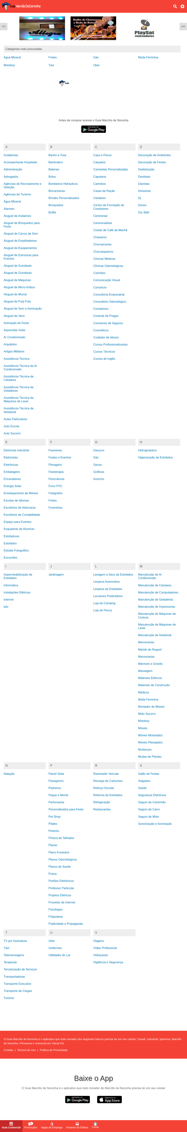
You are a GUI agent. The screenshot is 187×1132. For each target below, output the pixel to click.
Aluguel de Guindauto (18, 272)
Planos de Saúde (59, 866)
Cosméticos (101, 330)
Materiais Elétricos (150, 678)
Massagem (145, 670)
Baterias (53, 169)
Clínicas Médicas (104, 258)
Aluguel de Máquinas (17, 280)
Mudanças (145, 749)
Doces (142, 205)
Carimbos (99, 183)
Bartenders (55, 162)
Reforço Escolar (103, 788)
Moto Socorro (147, 713)
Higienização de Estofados (155, 457)
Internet (9, 599)
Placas (52, 845)
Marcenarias (146, 642)
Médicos (143, 692)
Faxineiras (55, 450)
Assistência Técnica (16, 358)
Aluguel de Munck (15, 294)
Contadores (100, 308)
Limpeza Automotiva (106, 581)
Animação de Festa (16, 323)
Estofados (10, 543)
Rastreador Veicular (106, 773)
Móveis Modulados (150, 735)
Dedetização (146, 169)
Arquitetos (10, 344)
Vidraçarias (100, 955)
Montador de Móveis (151, 706)
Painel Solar (56, 773)
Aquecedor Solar (14, 330)
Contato (8, 1050)
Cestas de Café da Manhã (110, 230)
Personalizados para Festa (65, 809)
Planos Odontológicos (62, 859)
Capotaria (99, 176)
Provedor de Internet (61, 902)
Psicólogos (55, 909)
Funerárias (55, 507)
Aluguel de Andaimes (17, 215)
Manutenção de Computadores (158, 592)
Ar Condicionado (14, 337)
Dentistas (144, 176)
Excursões (10, 557)
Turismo (9, 998)
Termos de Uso (26, 1050)
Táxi (51, 65)
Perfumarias (56, 802)
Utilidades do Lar (59, 955)
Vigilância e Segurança (108, 962)
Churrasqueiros (103, 251)
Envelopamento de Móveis (21, 493)
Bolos (52, 176)
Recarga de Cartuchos (108, 780)
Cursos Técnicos (104, 351)
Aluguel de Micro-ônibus (19, 287)
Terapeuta (10, 962)
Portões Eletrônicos (61, 880)
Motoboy (9, 65)
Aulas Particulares (15, 419)
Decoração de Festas (152, 162)
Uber (96, 65)
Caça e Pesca (102, 155)
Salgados (144, 780)
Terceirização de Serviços (20, 969)
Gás (96, 57)
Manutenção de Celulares (154, 585)
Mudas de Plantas (149, 756)
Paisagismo (56, 780)
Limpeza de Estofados (107, 589)
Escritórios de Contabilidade (22, 514)
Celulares (99, 198)
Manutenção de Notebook (154, 635)
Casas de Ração (104, 190)
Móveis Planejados (150, 742)
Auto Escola (11, 426)
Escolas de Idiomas (16, 500)
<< (4, 26)
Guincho (98, 479)
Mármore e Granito (150, 663)
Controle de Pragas (106, 315)
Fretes (52, 57)
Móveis (142, 728)
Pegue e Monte (58, 795)
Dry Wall (143, 212)
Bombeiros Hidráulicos (63, 183)
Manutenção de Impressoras (156, 606)
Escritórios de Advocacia (19, 507)
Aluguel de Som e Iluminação (23, 308)
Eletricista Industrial (16, 450)
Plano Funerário (58, 852)
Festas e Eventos (59, 457)
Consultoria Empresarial (109, 294)
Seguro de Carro (149, 809)
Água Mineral (12, 57)
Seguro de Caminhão (152, 802)
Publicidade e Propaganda (65, 923)
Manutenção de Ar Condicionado (150, 576)
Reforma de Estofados (107, 795)
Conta (95, 1125)
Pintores (53, 830)
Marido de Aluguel (149, 649)
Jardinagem (56, 574)
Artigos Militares (14, 351)
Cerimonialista (102, 223)
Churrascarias (102, 244)
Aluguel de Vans (14, 315)
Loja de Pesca (102, 610)
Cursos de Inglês (104, 358)
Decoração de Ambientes (154, 155)
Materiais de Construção (154, 685)
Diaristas (143, 183)
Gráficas (98, 471)
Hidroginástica (147, 450)
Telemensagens (14, 955)
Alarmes (9, 208)
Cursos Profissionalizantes (110, 344)
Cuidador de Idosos (106, 337)
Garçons (98, 450)
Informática (11, 585)
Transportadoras (14, 976)
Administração (13, 169)
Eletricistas (11, 457)
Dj (139, 198)
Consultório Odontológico (109, 301)
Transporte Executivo (17, 983)
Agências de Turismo (17, 194)
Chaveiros (99, 237)
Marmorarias (146, 656)
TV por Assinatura (15, 940)
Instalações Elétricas (17, 592)
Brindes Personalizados (63, 198)
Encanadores (12, 479)
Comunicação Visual (106, 280)
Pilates (52, 823)
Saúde (142, 788)
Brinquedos (55, 205)
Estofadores (11, 536)
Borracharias (56, 190)
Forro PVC (55, 486)
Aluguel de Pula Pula (17, 301)
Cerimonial (100, 215)
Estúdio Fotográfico (16, 550)
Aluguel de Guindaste (18, 265)
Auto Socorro (12, 433)
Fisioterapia (56, 471)
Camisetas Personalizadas (110, 169)
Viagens (98, 940)
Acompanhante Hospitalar (20, 162)
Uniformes (55, 948)
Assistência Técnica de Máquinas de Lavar (18, 399)
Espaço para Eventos (17, 521)
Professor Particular (61, 888)
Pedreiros (54, 788)
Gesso (97, 464)
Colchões (99, 273)
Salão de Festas (148, 773)
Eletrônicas (11, 464)
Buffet (52, 212)
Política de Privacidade (54, 1050)
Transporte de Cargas (18, 990)
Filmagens (55, 464)
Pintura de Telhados (61, 838)
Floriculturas (56, 479)
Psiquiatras (55, 916)
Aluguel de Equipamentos (20, 248)
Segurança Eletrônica (152, 795)
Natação (9, 773)
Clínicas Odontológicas (108, 265)
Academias (11, 155)
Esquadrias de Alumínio (19, 529)
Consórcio (99, 287)
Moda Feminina (148, 57)
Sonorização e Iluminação (155, 823)
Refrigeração (101, 802)
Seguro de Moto (148, 816)
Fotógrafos (55, 493)
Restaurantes (102, 809)
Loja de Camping (104, 603)
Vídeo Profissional (105, 948)
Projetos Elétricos (59, 895)
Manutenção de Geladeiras (155, 599)
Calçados (99, 162)
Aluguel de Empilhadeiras (20, 240)
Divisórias (144, 190)
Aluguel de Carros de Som (21, 233)
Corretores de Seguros (108, 323)
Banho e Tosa (57, 155)
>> (183, 26)
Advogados (11, 176)
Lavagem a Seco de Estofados (113, 574)
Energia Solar (12, 486)
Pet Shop (54, 816)
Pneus (52, 873)
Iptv (6, 606)
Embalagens (12, 471)
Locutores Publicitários (108, 596)
